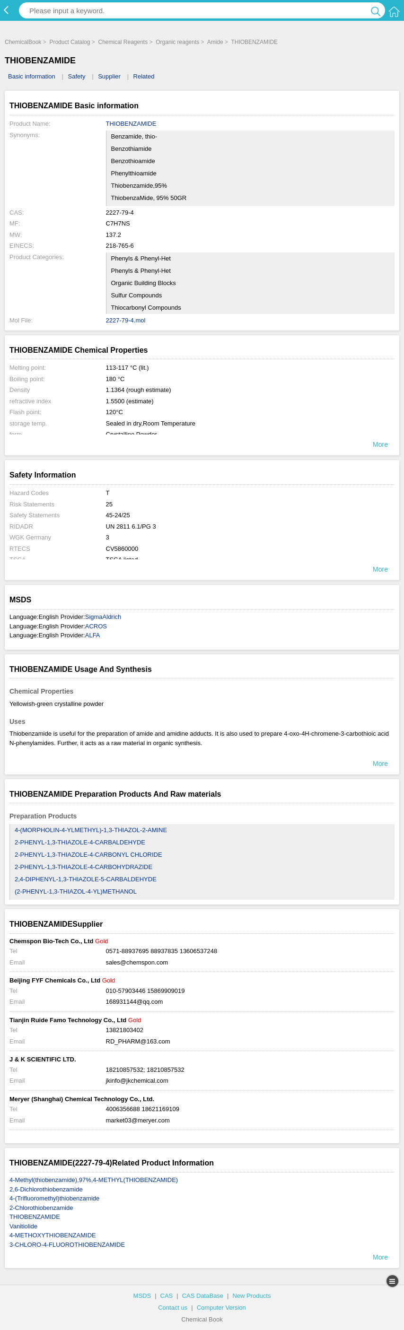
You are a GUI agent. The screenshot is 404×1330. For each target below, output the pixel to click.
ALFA (92, 635)
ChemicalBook (23, 42)
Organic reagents (177, 42)
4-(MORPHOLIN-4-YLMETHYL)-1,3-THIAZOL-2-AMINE (91, 830)
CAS (166, 1295)
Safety (77, 76)
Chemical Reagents (123, 42)
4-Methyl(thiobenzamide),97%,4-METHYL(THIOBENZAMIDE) (93, 1179)
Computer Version (221, 1307)
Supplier (109, 76)
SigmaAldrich (103, 616)
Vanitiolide (23, 1226)
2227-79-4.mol (126, 320)
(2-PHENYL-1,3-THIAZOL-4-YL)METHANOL (76, 891)
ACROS (96, 626)
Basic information (31, 76)
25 (109, 504)
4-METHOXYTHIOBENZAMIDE (52, 1235)
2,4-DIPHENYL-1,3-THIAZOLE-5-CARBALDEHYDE (86, 879)
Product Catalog (69, 42)
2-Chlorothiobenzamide (41, 1207)
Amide (215, 42)
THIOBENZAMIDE (254, 42)
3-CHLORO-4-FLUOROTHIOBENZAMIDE (67, 1244)
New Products (251, 1295)
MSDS (142, 1295)
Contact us (172, 1307)
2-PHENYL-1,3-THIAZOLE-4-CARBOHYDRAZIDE (83, 866)
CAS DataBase (202, 1295)
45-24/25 (118, 515)
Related (144, 76)
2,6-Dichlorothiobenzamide (46, 1189)
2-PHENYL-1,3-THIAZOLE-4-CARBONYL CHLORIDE (88, 854)
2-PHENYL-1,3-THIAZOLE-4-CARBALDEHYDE (80, 842)
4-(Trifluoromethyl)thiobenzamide (54, 1198)
